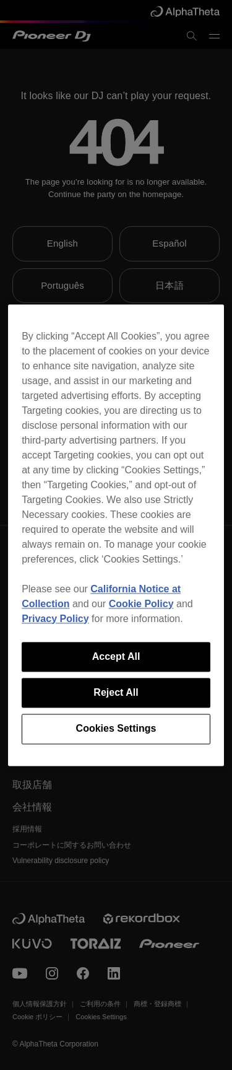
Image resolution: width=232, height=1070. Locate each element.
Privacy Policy (55, 618)
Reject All (115, 692)
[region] (116, 535)
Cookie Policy (141, 604)
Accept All (116, 656)
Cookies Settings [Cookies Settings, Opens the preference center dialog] (116, 729)
